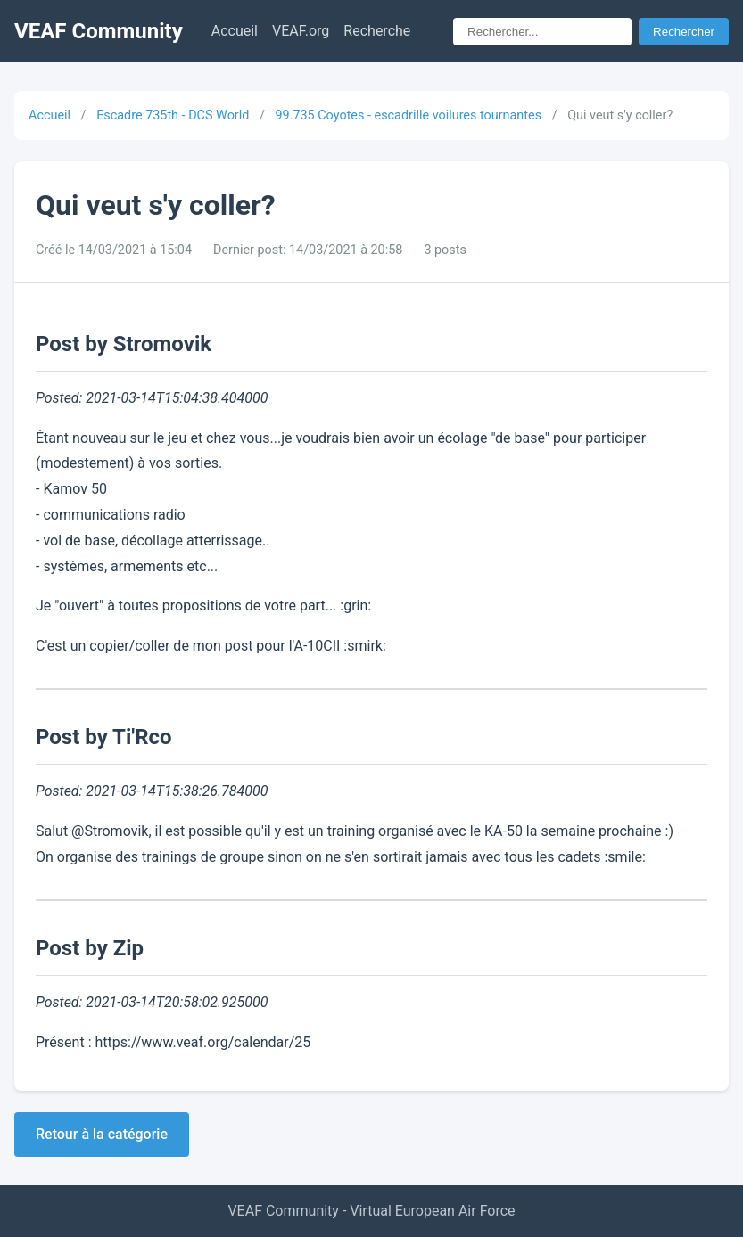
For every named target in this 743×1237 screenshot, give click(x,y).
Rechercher (683, 31)
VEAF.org (300, 30)
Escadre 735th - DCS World (172, 115)
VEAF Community (98, 31)
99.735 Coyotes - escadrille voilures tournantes (408, 115)
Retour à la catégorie (102, 1134)
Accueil (234, 30)
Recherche (376, 30)
